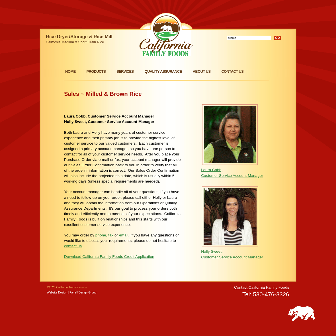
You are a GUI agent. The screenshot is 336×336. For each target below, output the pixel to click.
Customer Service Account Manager (232, 175)
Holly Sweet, (212, 251)
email (123, 235)
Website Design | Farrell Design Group (72, 292)
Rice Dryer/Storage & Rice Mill (79, 36)
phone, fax (104, 235)
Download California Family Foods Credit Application (109, 256)
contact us (73, 246)
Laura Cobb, (211, 170)
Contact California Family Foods (261, 287)
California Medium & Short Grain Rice (75, 42)
